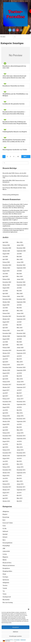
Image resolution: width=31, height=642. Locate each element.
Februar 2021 (6, 330)
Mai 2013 (19, 461)
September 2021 (21, 319)
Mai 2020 (19, 342)
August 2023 (6, 287)
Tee (4, 591)
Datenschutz (17, 639)
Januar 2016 (20, 415)
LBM (4, 548)
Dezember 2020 (7, 333)
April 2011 (5, 498)
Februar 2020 (6, 347)
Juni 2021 (5, 324)
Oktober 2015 (6, 421)
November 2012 (21, 470)
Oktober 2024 (6, 268)
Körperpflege (6, 545)
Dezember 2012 (7, 470)
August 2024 (6, 270)
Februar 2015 (6, 433)
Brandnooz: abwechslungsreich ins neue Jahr (14, 67)
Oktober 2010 (6, 501)
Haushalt (5, 534)
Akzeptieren (15, 627)
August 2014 (6, 441)
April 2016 (5, 413)
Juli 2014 (19, 441)
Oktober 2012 (6, 472)
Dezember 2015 (7, 418)
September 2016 (21, 404)
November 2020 (21, 333)
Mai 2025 (19, 256)
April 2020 (5, 344)
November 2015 (21, 418)
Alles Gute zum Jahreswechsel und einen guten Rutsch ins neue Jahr (14, 77)
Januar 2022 (20, 313)
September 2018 (21, 370)
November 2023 (21, 282)
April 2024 (5, 276)
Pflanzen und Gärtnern (9, 565)
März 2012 (20, 481)
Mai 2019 (19, 359)
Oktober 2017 (6, 387)
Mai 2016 (19, 410)
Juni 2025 (5, 256)
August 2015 (6, 424)
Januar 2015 (20, 433)
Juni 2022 (5, 307)
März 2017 (20, 396)
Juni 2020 (5, 342)
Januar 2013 (20, 467)
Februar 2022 (6, 313)
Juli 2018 (19, 373)
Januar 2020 (20, 347)
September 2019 (21, 353)
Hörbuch (5, 537)
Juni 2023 (5, 290)
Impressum (23, 639)
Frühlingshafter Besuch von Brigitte (15, 131)
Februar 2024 (6, 279)
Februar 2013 (6, 467)
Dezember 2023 (7, 282)
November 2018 (21, 367)
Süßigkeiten (6, 582)
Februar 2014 (6, 450)
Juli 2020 (19, 339)
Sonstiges (5, 577)
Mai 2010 (19, 501)
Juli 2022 (19, 305)
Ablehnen (15, 631)
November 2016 (21, 401)
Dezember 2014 (7, 435)
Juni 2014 (5, 444)
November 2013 (21, 452)
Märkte (5, 559)
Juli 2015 (19, 424)
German (6, 641)
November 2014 (21, 435)
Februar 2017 (6, 398)
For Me (4, 528)
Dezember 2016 (7, 401)
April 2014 (5, 447)
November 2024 (21, 265)
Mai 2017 (19, 393)
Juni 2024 (5, 273)
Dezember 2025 (7, 248)
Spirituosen (6, 579)
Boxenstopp (6, 517)
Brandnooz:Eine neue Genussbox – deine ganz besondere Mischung (14, 112)
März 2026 (20, 242)
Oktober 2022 (6, 302)
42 (18, 156)
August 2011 (6, 492)
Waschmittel (6, 599)
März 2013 (20, 464)
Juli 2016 (19, 407)
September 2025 (21, 251)
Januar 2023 (20, 296)
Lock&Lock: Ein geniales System (13, 104)
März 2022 (20, 310)
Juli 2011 (19, 492)
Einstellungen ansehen (15, 636)
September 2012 (21, 472)
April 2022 (5, 310)
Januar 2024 (20, 279)
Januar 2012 (20, 484)
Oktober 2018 (6, 370)
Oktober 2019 (6, 353)
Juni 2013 (5, 461)
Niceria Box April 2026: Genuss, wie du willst (14, 173)
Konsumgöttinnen (7, 542)
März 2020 (20, 344)
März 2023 (20, 293)
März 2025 (20, 259)
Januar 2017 (20, 398)
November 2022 (21, 299)
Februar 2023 (6, 296)
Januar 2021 (20, 330)
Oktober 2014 (6, 438)
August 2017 (6, 390)
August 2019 (6, 356)
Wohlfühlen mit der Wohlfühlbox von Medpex (15, 94)
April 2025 (5, 259)
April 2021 (5, 327)
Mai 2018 (19, 376)
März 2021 (20, 327)
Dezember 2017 (7, 384)
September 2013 (21, 455)
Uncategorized (7, 596)
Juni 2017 (5, 393)
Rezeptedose (6, 568)
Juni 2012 (5, 478)
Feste (4, 525)
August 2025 (6, 253)
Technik (5, 588)
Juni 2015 (5, 427)
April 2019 (5, 361)
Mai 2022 (19, 307)
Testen (4, 594)
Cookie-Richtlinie (9, 639)
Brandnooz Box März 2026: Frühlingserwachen (15, 185)
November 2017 (21, 384)
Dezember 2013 (7, 452)
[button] (28, 609)
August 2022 (6, 305)
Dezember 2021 (7, 316)
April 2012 (5, 481)
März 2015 (20, 430)
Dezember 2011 (7, 487)
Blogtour (5, 514)
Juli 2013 (19, 458)
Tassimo (5, 585)
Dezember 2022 (7, 299)
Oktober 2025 (6, 251)
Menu (3, 36)
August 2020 (6, 339)
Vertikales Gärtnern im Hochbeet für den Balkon (15, 228)
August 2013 (6, 458)
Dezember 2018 (7, 367)
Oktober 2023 (6, 285)
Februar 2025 (6, 262)
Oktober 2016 (6, 404)
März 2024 (20, 276)
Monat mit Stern (7, 562)
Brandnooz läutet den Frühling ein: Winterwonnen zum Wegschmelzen (15, 122)
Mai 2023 (19, 290)
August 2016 (6, 407)
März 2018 (20, 379)
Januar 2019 (20, 364)
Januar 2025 (20, 262)
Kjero (4, 540)
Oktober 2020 (6, 336)
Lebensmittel (6, 551)
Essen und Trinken (8, 523)
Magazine (5, 557)
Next (26, 156)
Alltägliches (6, 511)
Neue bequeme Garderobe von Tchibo (15, 149)
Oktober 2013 (6, 455)
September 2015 (21, 421)
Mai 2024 (19, 273)
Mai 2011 (19, 495)
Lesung (5, 554)
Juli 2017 (19, 390)
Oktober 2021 (6, 319)
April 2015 (5, 430)
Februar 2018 (6, 381)
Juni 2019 (5, 359)
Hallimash (5, 531)
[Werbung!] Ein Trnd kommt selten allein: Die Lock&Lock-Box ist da (14, 140)
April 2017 (5, 396)
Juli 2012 (19, 475)
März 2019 (20, 361)
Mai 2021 (19, 324)
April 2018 (5, 379)
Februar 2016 (6, 415)
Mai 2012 (19, 478)
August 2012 (6, 475)
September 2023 (21, 285)
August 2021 (6, 322)
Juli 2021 (19, 322)
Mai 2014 (19, 444)
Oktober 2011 (6, 489)
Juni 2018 (5, 376)
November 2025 (21, 248)
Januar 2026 (20, 245)
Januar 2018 (20, 381)
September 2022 (21, 302)
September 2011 (21, 489)
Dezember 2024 (7, 265)
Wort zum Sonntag (8, 602)
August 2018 (6, 373)
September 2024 (21, 268)
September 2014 (21, 438)
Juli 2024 (19, 270)
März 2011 (20, 498)
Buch (4, 520)
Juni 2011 (5, 495)
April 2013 (5, 464)
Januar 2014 (20, 450)
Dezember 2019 (7, 350)
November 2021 (21, 316)
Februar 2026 (6, 245)
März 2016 (20, 413)
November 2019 (21, 350)
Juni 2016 (5, 410)
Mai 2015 (19, 427)
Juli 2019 (19, 356)
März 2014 (20, 447)
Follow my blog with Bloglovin (11, 194)
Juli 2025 (19, 253)
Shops (4, 574)
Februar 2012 (6, 484)
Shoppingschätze (7, 571)
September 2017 (21, 387)
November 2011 (21, 487)
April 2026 (5, 242)
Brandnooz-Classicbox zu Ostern (13, 86)
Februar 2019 (6, 364)
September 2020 (21, 336)
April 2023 (5, 293)
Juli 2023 (19, 287)
